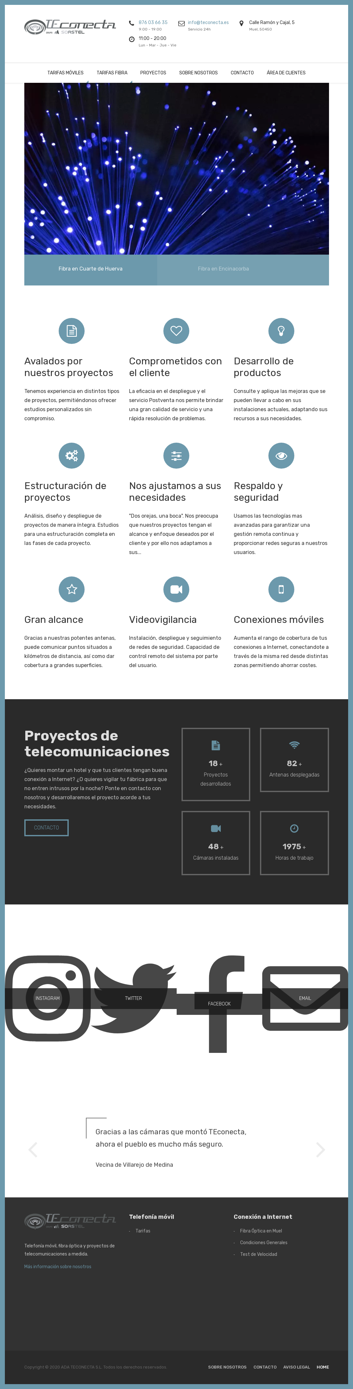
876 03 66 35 (153, 22)
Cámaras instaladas (216, 858)
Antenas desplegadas (294, 775)
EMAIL (305, 931)
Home (323, 1367)
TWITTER (133, 931)
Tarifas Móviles (65, 73)
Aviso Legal (296, 1367)
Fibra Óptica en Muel (261, 1231)
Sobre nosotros (198, 73)
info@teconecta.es (208, 22)
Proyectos (153, 73)
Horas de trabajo (294, 858)
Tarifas (142, 1231)
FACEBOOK (219, 937)
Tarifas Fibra (112, 73)
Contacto (242, 73)
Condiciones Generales (264, 1242)
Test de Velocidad (258, 1254)
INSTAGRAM (48, 931)
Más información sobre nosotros (57, 1266)
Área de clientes (286, 73)
